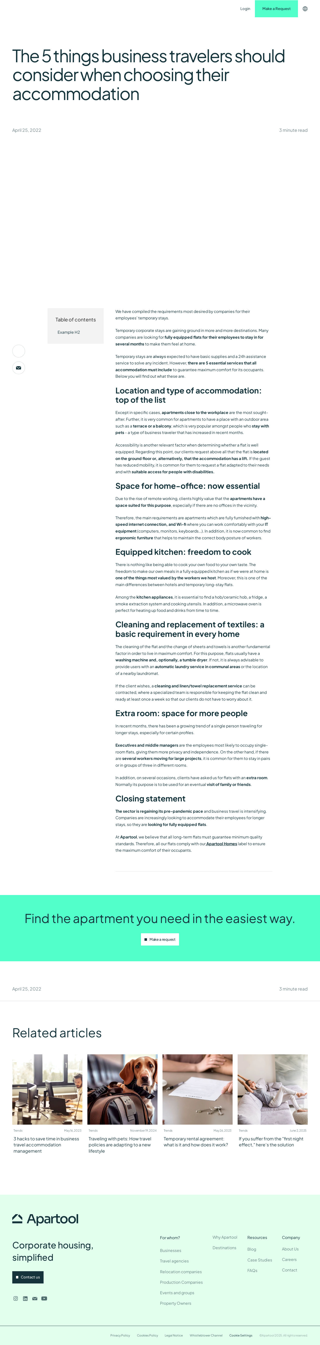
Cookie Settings (240, 1335)
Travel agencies (174, 1260)
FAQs (252, 1270)
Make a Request (276, 8)
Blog (251, 1249)
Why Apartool (225, 1237)
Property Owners (175, 1303)
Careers (289, 1259)
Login (245, 8)
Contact (166, 8)
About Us (290, 1248)
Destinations (104, 8)
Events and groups (177, 1292)
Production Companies (181, 1282)
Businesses (170, 1250)
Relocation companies (181, 1271)
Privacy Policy (120, 1335)
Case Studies (259, 1259)
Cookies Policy (147, 1335)
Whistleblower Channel (206, 1335)
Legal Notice (174, 1335)
